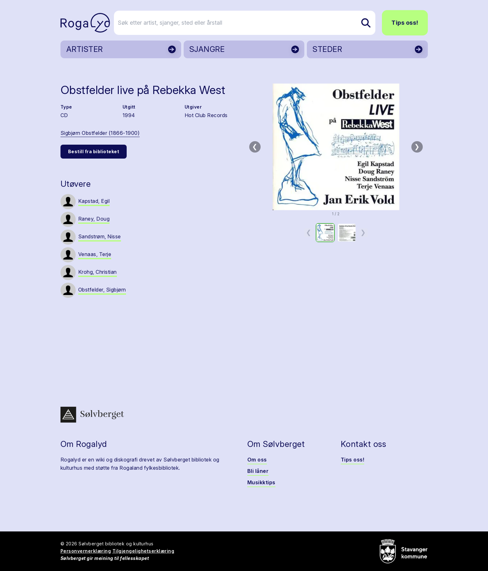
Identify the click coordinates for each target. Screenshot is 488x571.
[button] (336, 147)
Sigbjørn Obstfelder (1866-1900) (100, 133)
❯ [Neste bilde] (417, 146)
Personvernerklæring (85, 551)
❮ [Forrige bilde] (254, 146)
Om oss (257, 459)
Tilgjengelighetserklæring (143, 551)
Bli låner (258, 471)
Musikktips (261, 482)
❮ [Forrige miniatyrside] (308, 232)
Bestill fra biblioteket (93, 151)
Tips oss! (404, 22)
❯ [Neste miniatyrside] (363, 232)
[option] (325, 232)
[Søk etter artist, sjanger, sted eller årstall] (247, 22)
